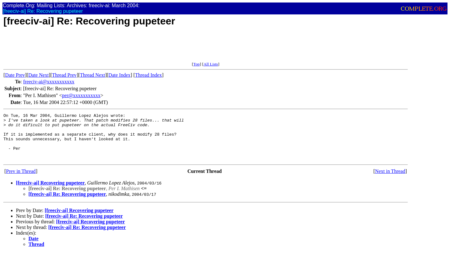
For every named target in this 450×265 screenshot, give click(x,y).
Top (196, 64)
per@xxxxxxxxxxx (81, 95)
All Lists (210, 64)
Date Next (38, 75)
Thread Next (92, 75)
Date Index (119, 75)
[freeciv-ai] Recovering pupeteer (50, 192)
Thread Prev (64, 75)
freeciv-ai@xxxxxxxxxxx (48, 81)
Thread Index (148, 75)
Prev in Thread (21, 180)
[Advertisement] (117, 48)
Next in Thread (390, 180)
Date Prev (15, 75)
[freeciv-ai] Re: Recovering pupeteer (67, 203)
